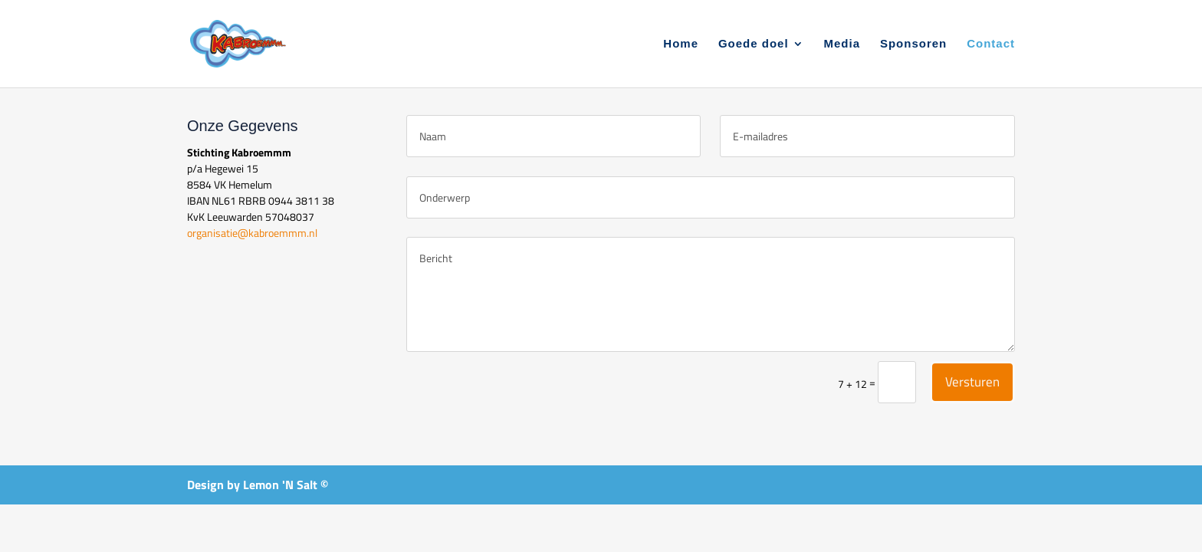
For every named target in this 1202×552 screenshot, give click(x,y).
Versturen (972, 382)
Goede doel (753, 44)
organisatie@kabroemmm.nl (252, 233)
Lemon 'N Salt (280, 484)
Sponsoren (913, 44)
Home (680, 44)
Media (842, 44)
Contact (991, 44)
